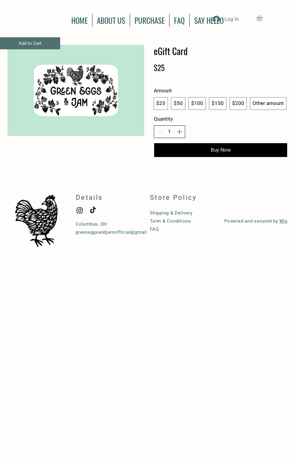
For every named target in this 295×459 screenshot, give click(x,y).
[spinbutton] (169, 131)
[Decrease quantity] (160, 132)
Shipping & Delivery (171, 213)
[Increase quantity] (179, 132)
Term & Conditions (170, 221)
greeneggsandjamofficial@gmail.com (117, 232)
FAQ (154, 229)
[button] (262, 18)
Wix (283, 221)
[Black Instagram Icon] (80, 210)
